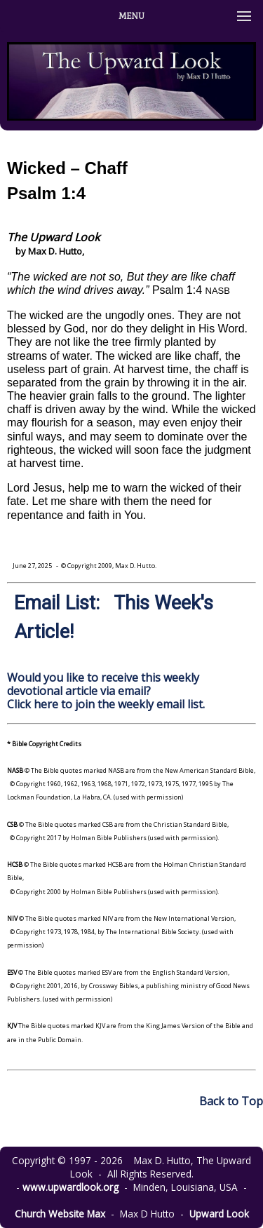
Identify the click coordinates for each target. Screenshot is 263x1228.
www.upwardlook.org (70, 1187)
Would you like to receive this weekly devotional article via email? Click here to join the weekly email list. (106, 691)
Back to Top (231, 1101)
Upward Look (219, 1213)
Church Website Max (60, 1213)
